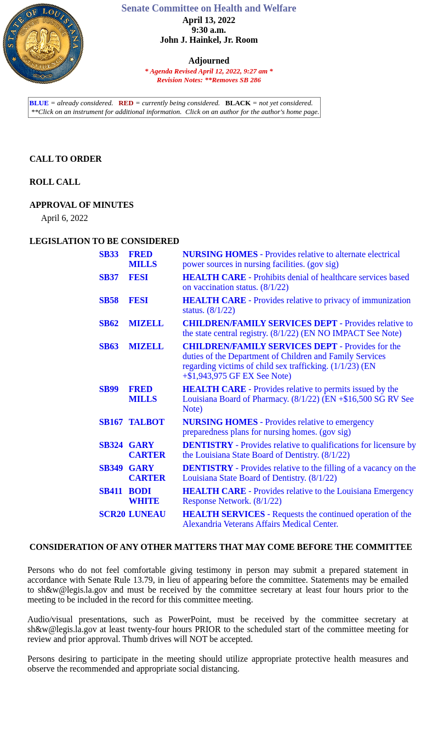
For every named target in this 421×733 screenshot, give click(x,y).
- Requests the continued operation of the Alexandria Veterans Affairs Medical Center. (297, 519)
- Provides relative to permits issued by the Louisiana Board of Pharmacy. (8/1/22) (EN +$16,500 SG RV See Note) (298, 398)
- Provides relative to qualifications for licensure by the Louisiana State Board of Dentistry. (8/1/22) (299, 449)
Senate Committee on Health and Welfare (209, 8)
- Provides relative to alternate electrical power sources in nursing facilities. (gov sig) (291, 259)
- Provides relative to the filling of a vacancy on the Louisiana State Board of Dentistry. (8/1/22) (299, 472)
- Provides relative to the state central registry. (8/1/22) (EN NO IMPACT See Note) (298, 328)
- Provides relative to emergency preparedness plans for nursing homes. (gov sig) (278, 426)
